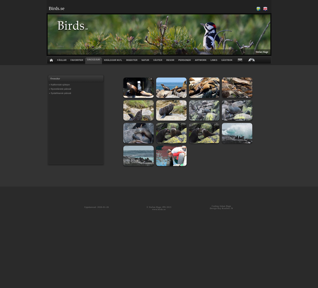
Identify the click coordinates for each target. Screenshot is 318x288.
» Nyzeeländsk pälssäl (60, 89)
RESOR (170, 60)
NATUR (145, 60)
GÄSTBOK (226, 60)
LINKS (214, 60)
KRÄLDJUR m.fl (113, 60)
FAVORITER (77, 60)
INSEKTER (132, 60)
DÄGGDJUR (93, 59)
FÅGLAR (62, 60)
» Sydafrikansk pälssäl (60, 93)
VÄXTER (157, 60)
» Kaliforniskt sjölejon (59, 84)
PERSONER (184, 60)
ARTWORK (200, 60)
